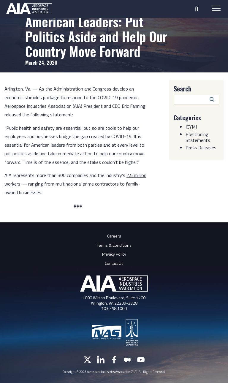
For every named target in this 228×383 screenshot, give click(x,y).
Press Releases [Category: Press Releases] (201, 147)
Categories (187, 117)
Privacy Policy (114, 254)
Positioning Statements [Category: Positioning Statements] (198, 137)
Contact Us (114, 263)
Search (182, 88)
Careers (114, 236)
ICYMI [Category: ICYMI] (191, 126)
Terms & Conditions (114, 245)
